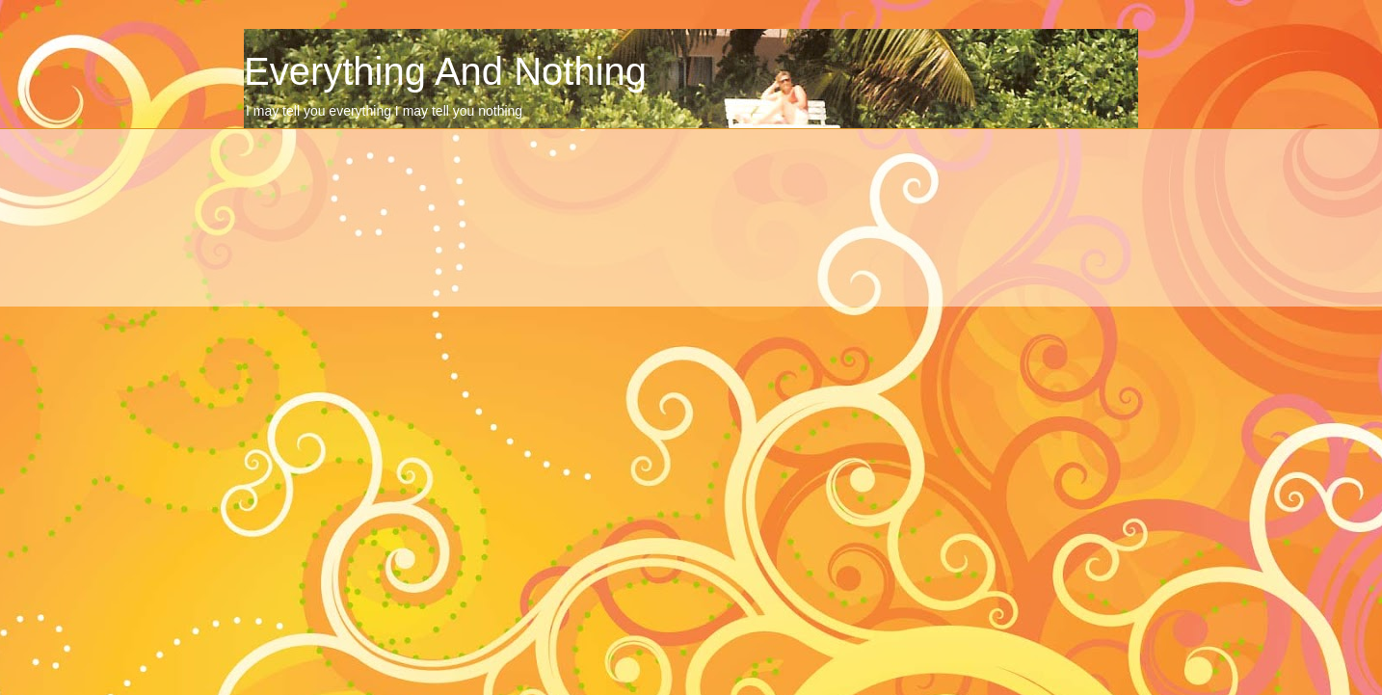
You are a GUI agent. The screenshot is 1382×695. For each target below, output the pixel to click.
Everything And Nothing (445, 71)
